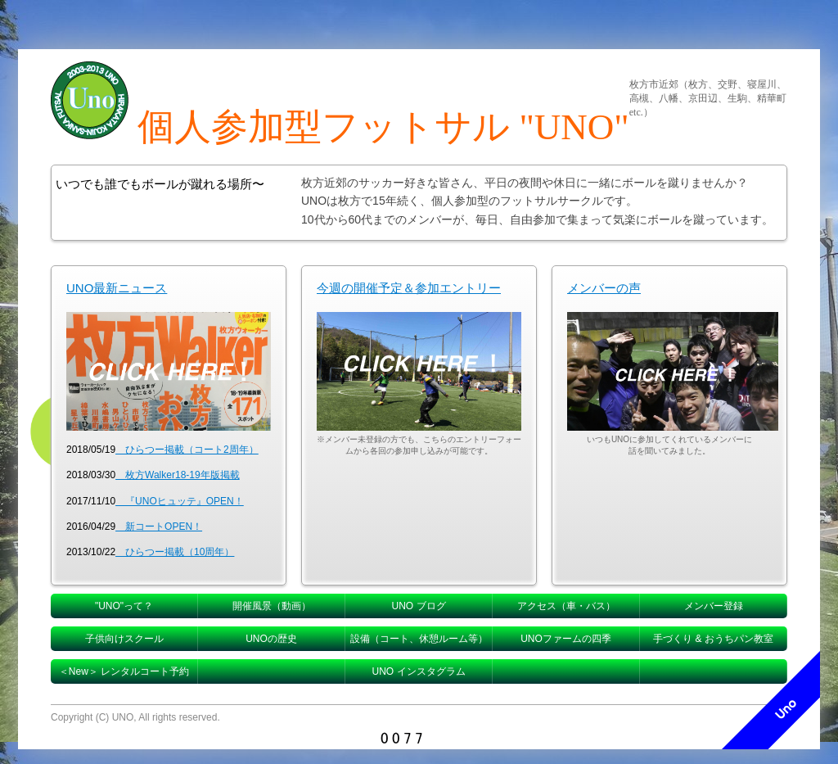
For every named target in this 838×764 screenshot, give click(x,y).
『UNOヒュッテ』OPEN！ (179, 501)
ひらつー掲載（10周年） (174, 552)
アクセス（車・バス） (566, 606)
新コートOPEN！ (158, 526)
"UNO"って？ (124, 606)
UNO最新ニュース (116, 288)
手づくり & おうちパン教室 (713, 638)
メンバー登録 (713, 606)
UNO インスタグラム (419, 671)
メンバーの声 (604, 288)
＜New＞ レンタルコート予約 (124, 671)
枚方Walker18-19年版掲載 (177, 475)
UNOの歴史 (271, 638)
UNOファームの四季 (565, 638)
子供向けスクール (124, 638)
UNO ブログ (419, 606)
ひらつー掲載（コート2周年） (187, 449)
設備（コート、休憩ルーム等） (419, 638)
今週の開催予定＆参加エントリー (409, 288)
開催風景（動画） (271, 606)
